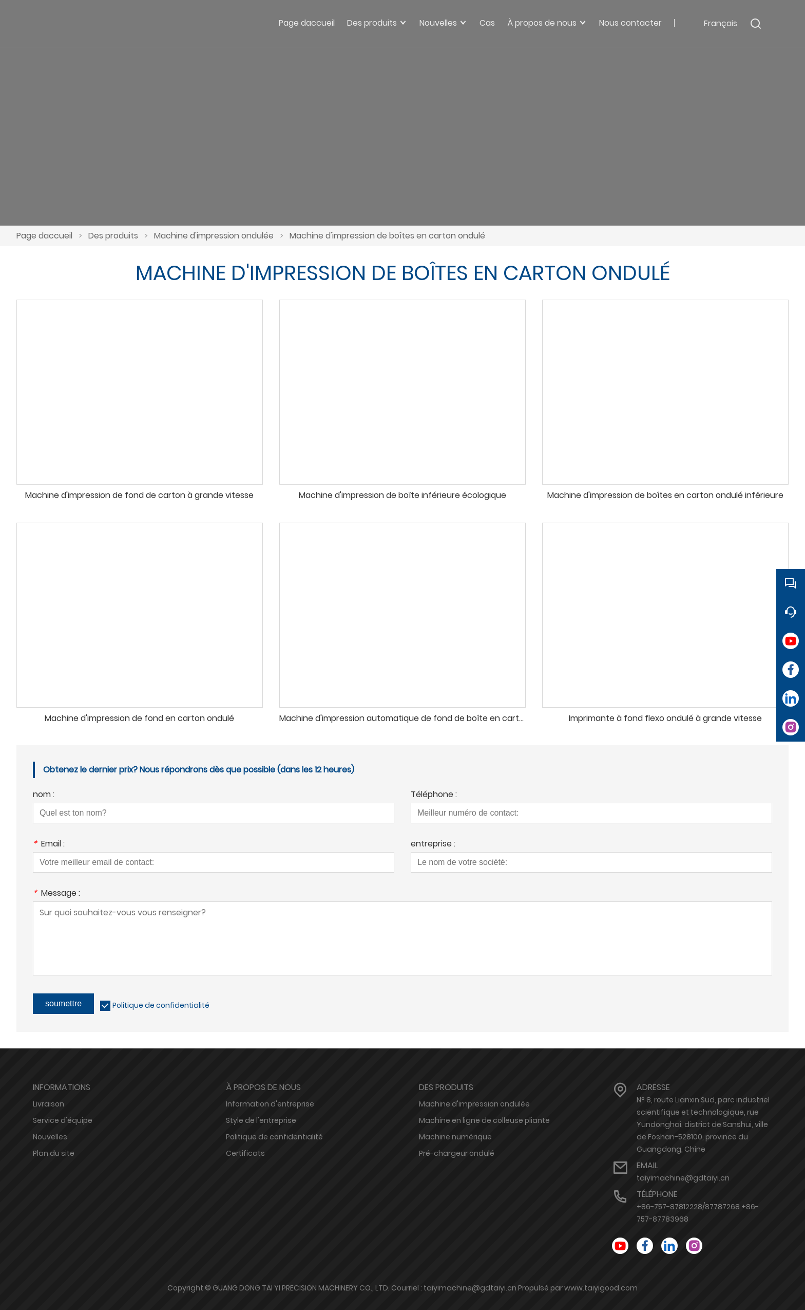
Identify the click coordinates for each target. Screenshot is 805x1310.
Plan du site (53, 1153)
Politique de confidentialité (160, 1005)
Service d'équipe (62, 1120)
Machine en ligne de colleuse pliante (484, 1120)
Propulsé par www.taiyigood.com (578, 1288)
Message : (56, 894)
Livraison (48, 1104)
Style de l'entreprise (261, 1120)
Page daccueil (44, 236)
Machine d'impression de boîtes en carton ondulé (387, 236)
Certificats (245, 1153)
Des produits (113, 236)
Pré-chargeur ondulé (456, 1153)
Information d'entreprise (270, 1104)
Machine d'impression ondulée (214, 236)
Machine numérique (455, 1137)
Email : (49, 845)
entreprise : (433, 845)
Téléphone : (434, 795)
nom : (43, 795)
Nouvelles (50, 1137)
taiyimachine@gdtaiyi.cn (683, 1178)
